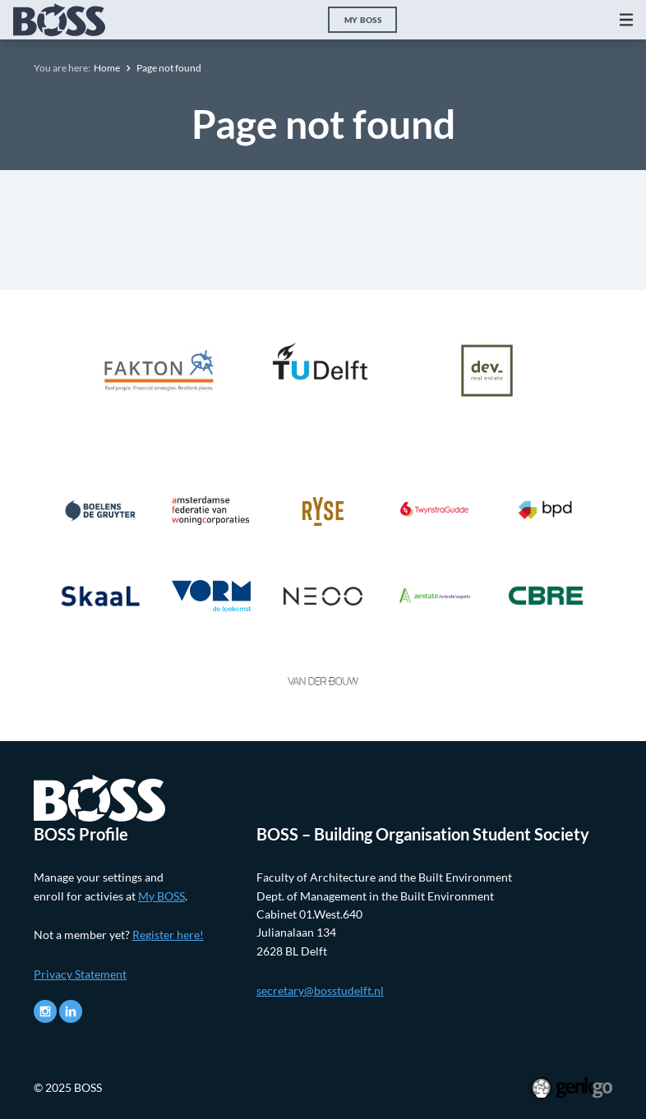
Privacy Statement (80, 974)
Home (107, 68)
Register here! (168, 935)
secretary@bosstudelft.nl (320, 990)
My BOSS (362, 20)
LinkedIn (70, 1011)
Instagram (45, 1011)
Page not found (168, 68)
